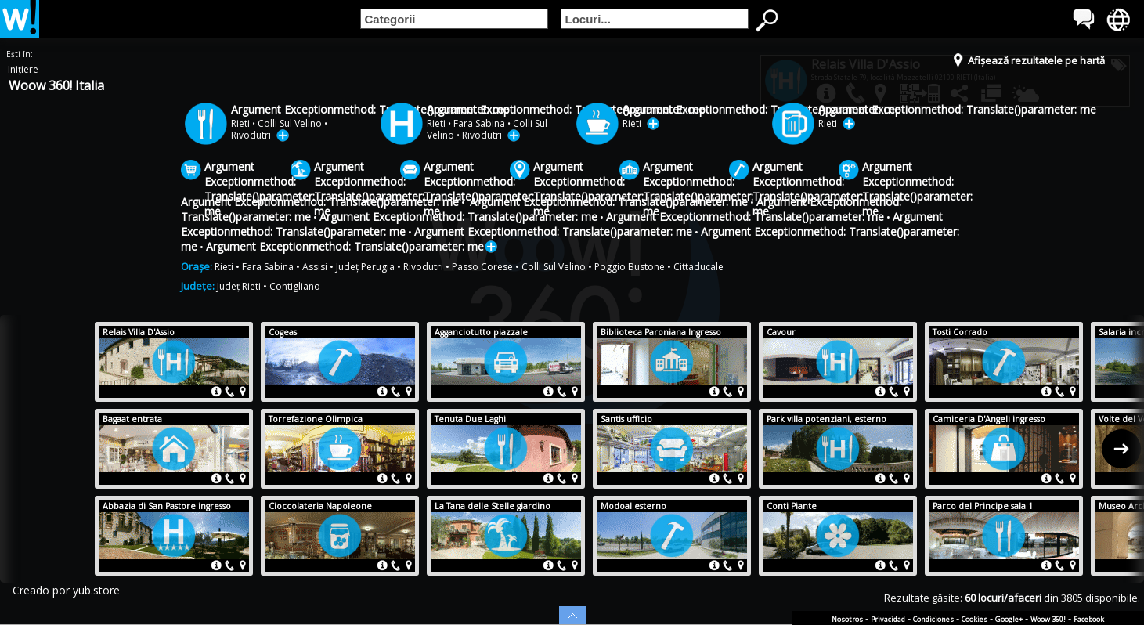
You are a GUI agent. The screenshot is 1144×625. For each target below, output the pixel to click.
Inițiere (23, 69)
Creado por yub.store (66, 590)
